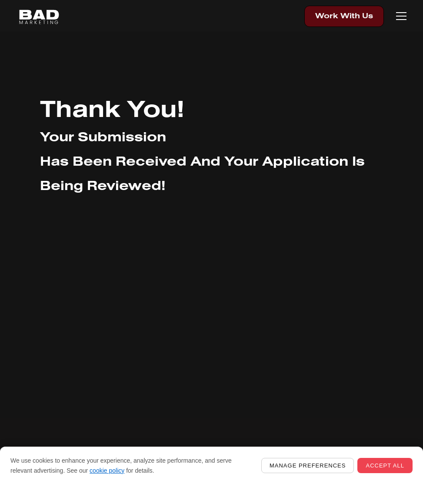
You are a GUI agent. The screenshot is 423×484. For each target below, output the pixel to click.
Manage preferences (308, 465)
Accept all (385, 465)
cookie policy (107, 470)
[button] (399, 16)
